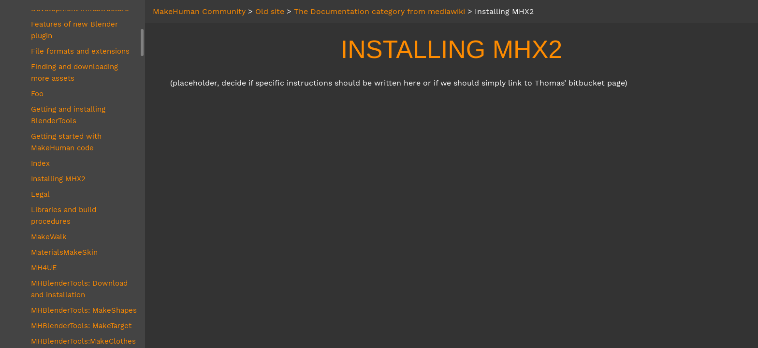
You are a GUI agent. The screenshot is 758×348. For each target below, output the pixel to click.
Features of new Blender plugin (74, 30)
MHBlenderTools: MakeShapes (84, 310)
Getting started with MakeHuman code (66, 142)
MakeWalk (49, 236)
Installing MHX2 (58, 178)
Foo (37, 93)
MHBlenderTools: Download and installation (79, 289)
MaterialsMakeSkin (64, 252)
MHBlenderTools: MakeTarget (81, 325)
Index (40, 163)
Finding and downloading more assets (74, 72)
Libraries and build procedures (63, 215)
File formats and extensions (80, 51)
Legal (40, 194)
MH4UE (44, 267)
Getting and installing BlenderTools (68, 115)
